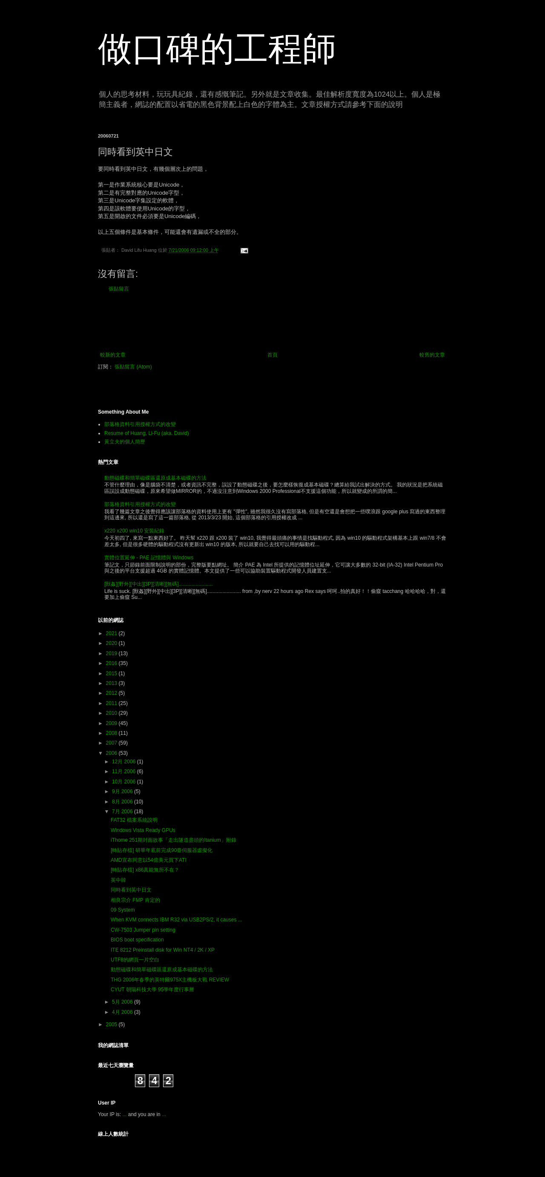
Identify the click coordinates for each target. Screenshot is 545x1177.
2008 (112, 733)
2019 (112, 653)
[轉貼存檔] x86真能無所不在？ (145, 870)
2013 (112, 683)
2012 (112, 693)
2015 (112, 673)
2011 (112, 703)
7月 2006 (123, 811)
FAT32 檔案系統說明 (134, 820)
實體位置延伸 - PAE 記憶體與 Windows (148, 558)
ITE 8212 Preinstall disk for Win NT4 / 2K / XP (163, 950)
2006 (112, 753)
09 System (123, 910)
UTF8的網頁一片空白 (135, 960)
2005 (112, 1024)
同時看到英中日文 (131, 890)
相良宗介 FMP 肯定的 (135, 900)
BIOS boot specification (137, 940)
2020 (112, 643)
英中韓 (118, 880)
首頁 (272, 355)
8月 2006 (123, 802)
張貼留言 (119, 289)
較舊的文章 (432, 355)
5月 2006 (123, 1002)
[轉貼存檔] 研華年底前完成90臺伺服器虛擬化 (161, 850)
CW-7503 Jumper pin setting (143, 930)
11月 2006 (124, 771)
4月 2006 (123, 1012)
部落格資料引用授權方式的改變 (140, 424)
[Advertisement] (272, 322)
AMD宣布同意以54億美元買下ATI (148, 860)
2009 (112, 723)
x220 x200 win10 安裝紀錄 (134, 531)
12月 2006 (124, 762)
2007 (112, 743)
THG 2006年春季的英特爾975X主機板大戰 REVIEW (170, 980)
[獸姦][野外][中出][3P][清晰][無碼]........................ (158, 584)
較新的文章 (113, 355)
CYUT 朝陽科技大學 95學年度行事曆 (152, 990)
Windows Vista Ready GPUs (143, 830)
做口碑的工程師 (217, 49)
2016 (112, 663)
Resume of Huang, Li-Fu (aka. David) (146, 433)
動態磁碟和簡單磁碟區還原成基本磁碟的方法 (155, 478)
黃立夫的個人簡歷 (124, 442)
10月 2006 (124, 782)
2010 (112, 713)
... (124, 1114)
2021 (112, 633)
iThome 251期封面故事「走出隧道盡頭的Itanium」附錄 (173, 840)
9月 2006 (123, 791)
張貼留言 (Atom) (133, 367)
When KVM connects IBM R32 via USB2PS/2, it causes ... (176, 920)
